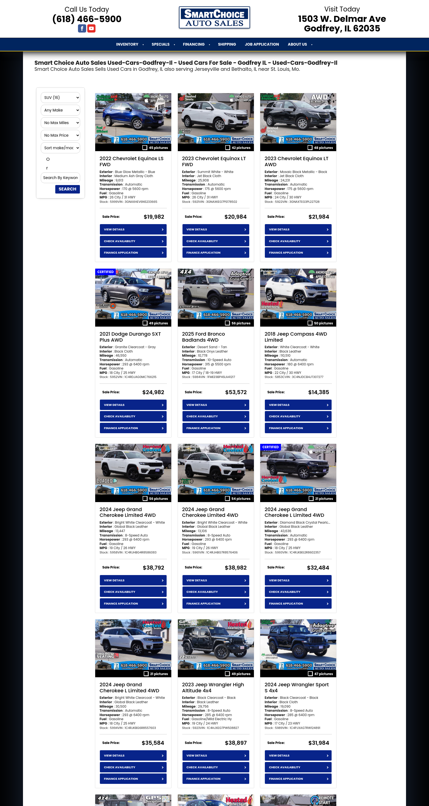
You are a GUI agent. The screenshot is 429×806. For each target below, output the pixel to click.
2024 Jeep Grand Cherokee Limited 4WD (275, 325)
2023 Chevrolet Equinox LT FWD (202, 156)
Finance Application (121, 246)
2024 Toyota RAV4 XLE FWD (274, 669)
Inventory (127, 44)
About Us (297, 44)
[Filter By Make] (60, 110)
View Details (114, 223)
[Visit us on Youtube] (91, 28)
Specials (161, 44)
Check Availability (119, 235)
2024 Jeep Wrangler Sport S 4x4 (346, 494)
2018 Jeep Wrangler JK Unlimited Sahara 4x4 (127, 669)
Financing (194, 44)
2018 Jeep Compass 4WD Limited (198, 325)
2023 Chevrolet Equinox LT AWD (276, 156)
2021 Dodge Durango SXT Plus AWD (346, 156)
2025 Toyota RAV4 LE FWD (346, 669)
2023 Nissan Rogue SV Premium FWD (200, 669)
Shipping (227, 44)
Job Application (262, 44)
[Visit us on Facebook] (82, 28)
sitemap (254, 796)
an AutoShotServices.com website (203, 796)
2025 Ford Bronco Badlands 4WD (121, 325)
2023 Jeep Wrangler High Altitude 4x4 (272, 494)
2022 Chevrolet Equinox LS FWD (128, 156)
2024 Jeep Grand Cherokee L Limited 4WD (123, 497)
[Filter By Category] (60, 97)
